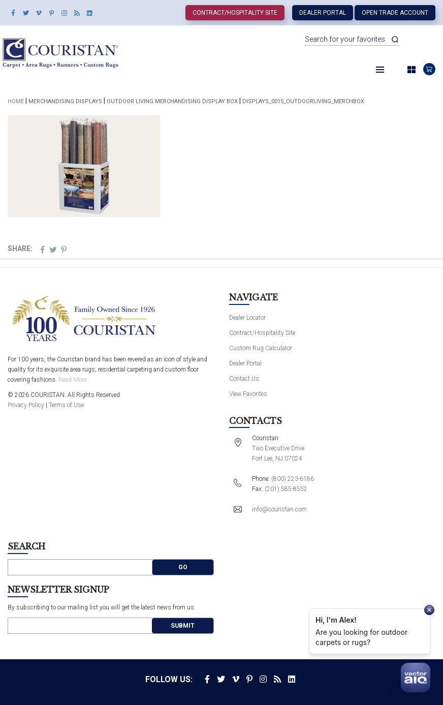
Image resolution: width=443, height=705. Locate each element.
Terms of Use (66, 405)
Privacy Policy (26, 405)
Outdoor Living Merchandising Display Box (172, 101)
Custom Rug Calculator (260, 348)
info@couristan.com (279, 509)
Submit (183, 625)
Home (16, 101)
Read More (72, 379)
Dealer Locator (247, 317)
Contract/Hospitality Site (235, 12)
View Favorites (248, 393)
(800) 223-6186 (292, 478)
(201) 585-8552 (286, 489)
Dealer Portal (322, 12)
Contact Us (244, 378)
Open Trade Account (395, 12)
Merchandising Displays (65, 101)
